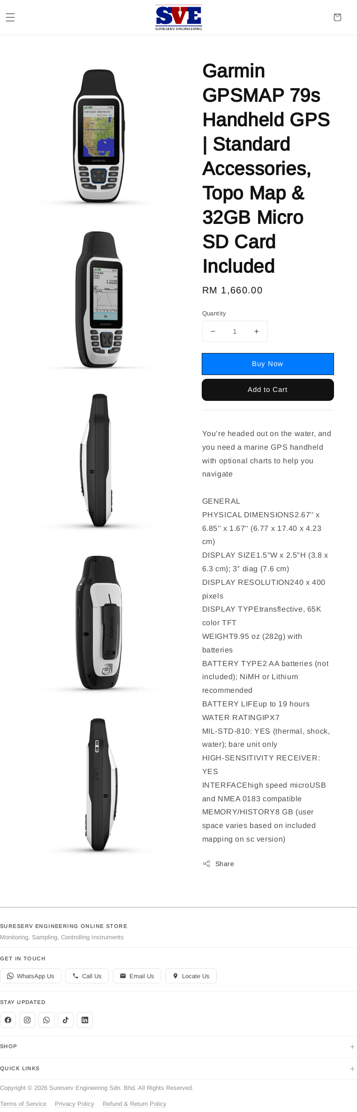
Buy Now (267, 364)
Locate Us (191, 976)
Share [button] (218, 863)
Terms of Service (23, 1103)
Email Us (137, 976)
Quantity (214, 313)
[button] (10, 17)
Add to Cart (268, 389)
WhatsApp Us (30, 976)
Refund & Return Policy (135, 1103)
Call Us (87, 976)
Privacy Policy (74, 1103)
